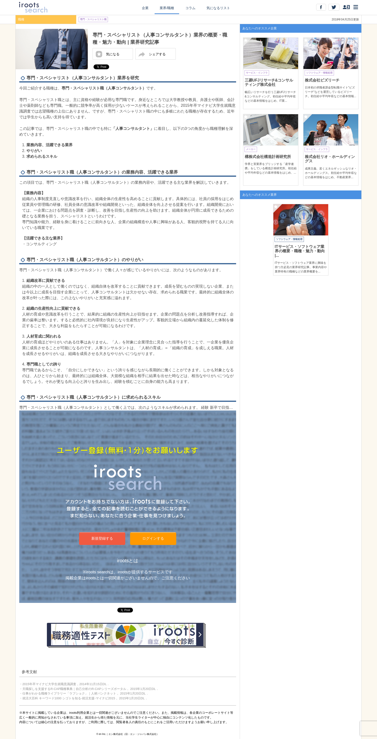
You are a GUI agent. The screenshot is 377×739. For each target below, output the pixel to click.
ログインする (153, 538)
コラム (190, 8)
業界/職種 (167, 8)
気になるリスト (218, 8)
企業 (145, 8)
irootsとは (127, 560)
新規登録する (102, 538)
